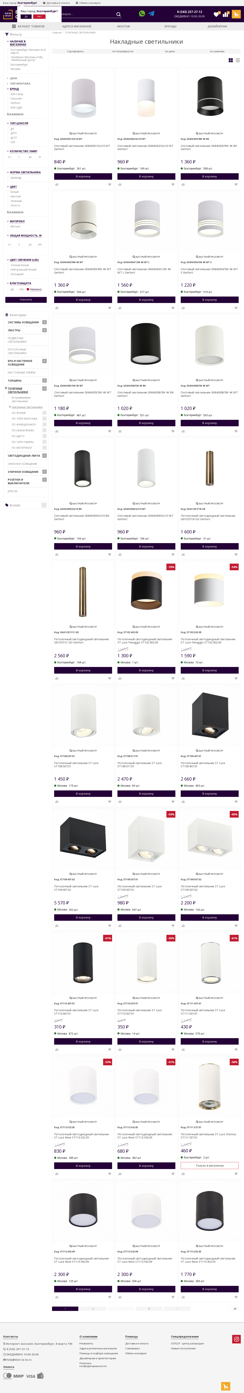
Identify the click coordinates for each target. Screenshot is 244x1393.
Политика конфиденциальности (93, 1365)
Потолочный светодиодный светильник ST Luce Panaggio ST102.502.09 (208, 641)
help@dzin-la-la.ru (18, 1359)
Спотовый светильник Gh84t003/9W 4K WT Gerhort (82, 270)
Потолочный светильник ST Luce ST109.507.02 (203, 888)
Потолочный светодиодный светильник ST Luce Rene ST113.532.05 (81, 1136)
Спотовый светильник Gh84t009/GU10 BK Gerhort (81, 517)
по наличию (217, 51)
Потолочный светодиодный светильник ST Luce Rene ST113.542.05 (144, 1136)
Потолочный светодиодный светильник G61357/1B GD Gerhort (208, 517)
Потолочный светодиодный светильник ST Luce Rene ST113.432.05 (208, 1260)
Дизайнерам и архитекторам (97, 1358)
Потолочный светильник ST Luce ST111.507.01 (203, 1012)
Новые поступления (183, 1348)
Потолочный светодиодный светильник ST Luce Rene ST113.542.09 (144, 1260)
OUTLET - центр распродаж (187, 1343)
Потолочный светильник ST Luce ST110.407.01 (76, 1012)
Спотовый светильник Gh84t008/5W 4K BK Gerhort (145, 394)
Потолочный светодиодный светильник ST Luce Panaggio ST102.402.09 (144, 641)
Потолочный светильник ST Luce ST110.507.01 (139, 1012)
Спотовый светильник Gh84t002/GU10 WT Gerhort (145, 147)
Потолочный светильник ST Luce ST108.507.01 (76, 764)
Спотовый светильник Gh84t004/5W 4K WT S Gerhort (209, 270)
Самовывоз (132, 1348)
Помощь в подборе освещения (98, 1353)
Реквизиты (86, 1343)
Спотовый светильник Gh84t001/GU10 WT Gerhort (82, 147)
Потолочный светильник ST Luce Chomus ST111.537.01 (208, 1136)
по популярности (122, 51)
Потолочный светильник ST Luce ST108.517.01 (139, 764)
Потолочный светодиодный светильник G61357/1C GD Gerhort (81, 641)
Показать (26, 299)
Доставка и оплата (56, 3)
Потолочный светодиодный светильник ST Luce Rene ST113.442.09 (81, 1260)
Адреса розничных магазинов (98, 1348)
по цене (170, 51)
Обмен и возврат (88, 3)
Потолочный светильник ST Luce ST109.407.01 (203, 764)
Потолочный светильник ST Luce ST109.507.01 (139, 888)
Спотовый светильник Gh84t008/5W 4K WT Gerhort (209, 394)
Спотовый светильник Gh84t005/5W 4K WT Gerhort (82, 394)
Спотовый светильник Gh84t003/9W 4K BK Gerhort (209, 147)
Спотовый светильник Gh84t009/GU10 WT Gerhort (145, 517)
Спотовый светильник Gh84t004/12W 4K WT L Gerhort (144, 270)
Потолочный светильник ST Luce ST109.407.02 (76, 888)
